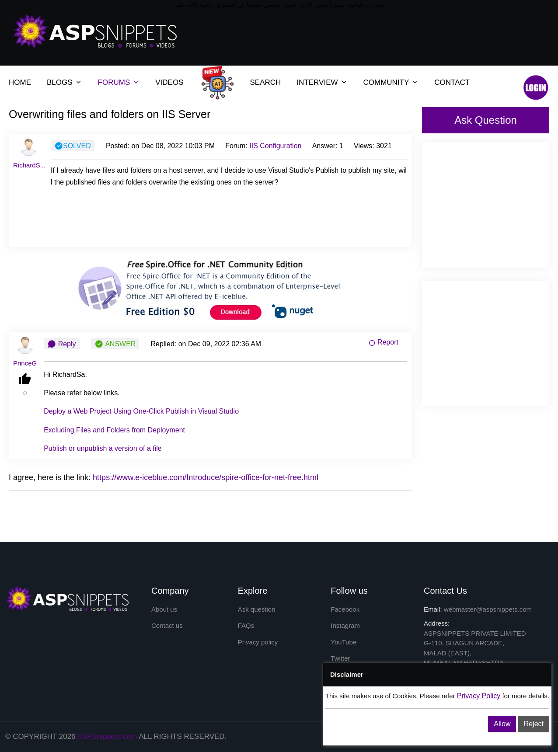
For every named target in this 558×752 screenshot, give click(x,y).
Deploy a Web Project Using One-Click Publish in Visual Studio (141, 411)
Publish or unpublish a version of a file (103, 448)
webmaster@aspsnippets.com (488, 609)
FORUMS (114, 82)
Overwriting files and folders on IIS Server (109, 114)
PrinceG (25, 363)
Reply (61, 344)
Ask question (257, 609)
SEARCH (265, 82)
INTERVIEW (317, 82)
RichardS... (29, 165)
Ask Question (485, 120)
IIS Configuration (275, 146)
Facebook (345, 609)
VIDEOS (169, 82)
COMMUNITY (386, 82)
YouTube (343, 642)
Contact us (167, 625)
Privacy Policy (479, 696)
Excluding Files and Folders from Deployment (114, 430)
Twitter (340, 658)
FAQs (246, 625)
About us (164, 609)
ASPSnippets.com (107, 736)
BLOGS (60, 82)
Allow (502, 724)
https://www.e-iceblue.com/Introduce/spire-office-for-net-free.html (205, 477)
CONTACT (452, 82)
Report (383, 342)
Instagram (345, 625)
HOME (20, 82)
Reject (534, 724)
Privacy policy (258, 642)
